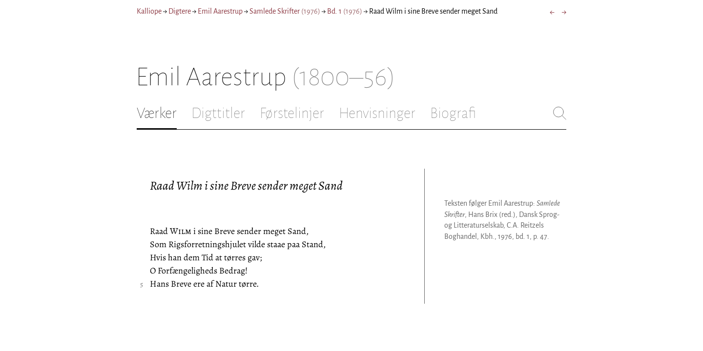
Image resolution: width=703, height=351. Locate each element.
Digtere (179, 11)
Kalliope (149, 11)
